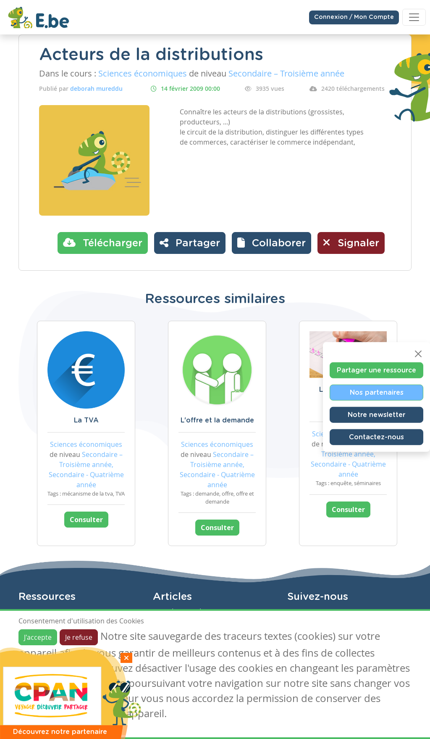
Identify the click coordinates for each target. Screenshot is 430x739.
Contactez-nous (376, 437)
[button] (271, 243)
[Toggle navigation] (414, 17)
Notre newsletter (376, 415)
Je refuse (78, 637)
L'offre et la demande (217, 420)
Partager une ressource (376, 370)
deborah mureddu (96, 88)
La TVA (86, 420)
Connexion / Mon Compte (354, 17)
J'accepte (38, 637)
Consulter (86, 519)
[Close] (418, 354)
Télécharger (102, 242)
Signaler (351, 242)
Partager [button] (190, 242)
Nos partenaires (377, 392)
